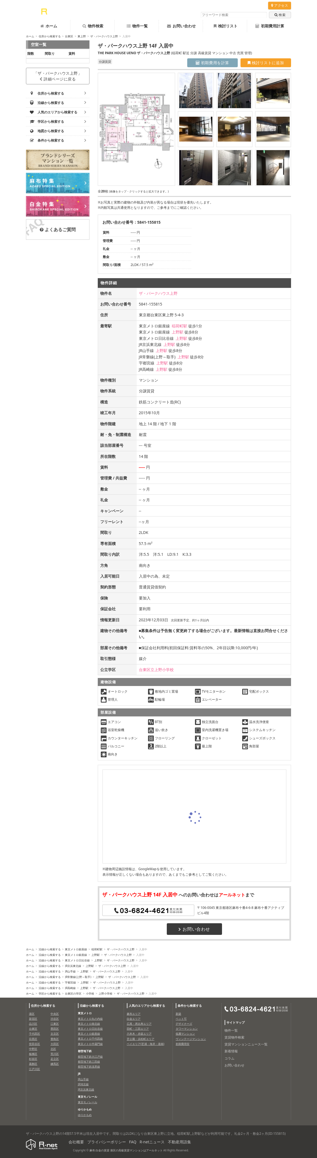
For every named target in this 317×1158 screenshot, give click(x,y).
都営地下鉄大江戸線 (90, 1056)
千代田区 (34, 1034)
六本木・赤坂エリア (139, 1034)
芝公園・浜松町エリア (140, 1039)
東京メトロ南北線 (89, 1024)
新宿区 (33, 1019)
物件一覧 (137, 25)
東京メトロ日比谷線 (77, 960)
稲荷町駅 (179, 325)
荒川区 (55, 1054)
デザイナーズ (184, 1024)
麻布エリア (134, 1014)
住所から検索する (50, 36)
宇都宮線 (70, 982)
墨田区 (55, 1029)
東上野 (82, 36)
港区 (32, 1014)
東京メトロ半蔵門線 (90, 1044)
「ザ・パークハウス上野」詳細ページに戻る (58, 76)
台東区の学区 (73, 993)
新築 (178, 1014)
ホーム (48, 25)
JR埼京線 (83, 1084)
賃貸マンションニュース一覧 (246, 1044)
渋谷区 (55, 1019)
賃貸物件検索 (234, 1037)
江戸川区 (34, 1069)
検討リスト (225, 25)
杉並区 (33, 1059)
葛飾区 (33, 1064)
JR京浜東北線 (73, 966)
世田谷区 (34, 1044)
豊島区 (55, 1039)
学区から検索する (50, 993)
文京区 (55, 1034)
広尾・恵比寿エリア (139, 1024)
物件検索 (93, 25)
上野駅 (177, 332)
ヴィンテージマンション (191, 1039)
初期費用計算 (269, 25)
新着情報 (231, 1051)
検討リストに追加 (266, 62)
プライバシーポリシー (106, 1141)
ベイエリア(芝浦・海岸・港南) (145, 1044)
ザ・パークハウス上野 (104, 36)
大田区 (55, 1044)
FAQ (132, 1141)
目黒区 (33, 1039)
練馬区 (55, 1064)
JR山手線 (70, 971)
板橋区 (33, 1054)
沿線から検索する (50, 949)
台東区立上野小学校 (156, 669)
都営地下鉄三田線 (89, 1061)
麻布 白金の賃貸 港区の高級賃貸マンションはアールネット (126, 1150)
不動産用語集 (179, 1141)
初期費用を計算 (212, 62)
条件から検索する (190, 1005)
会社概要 (76, 1141)
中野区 (33, 1049)
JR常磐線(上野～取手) (78, 977)
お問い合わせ (181, 25)
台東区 (69, 36)
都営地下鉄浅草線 (89, 1066)
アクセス (279, 5)
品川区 (33, 1024)
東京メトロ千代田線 (90, 1038)
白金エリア (134, 1019)
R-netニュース (152, 1141)
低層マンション (185, 1034)
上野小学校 (105, 993)
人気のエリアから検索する (147, 1005)
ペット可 (181, 1019)
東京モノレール (87, 1102)
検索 (280, 14)
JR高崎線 (70, 988)
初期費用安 (182, 1044)
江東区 (55, 1024)
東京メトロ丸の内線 (90, 1019)
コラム (229, 1058)
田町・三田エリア (138, 1029)
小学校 (90, 993)
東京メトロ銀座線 (76, 949)
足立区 (55, 1059)
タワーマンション (187, 1029)
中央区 (55, 1014)
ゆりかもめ (85, 1115)
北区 (53, 1049)
